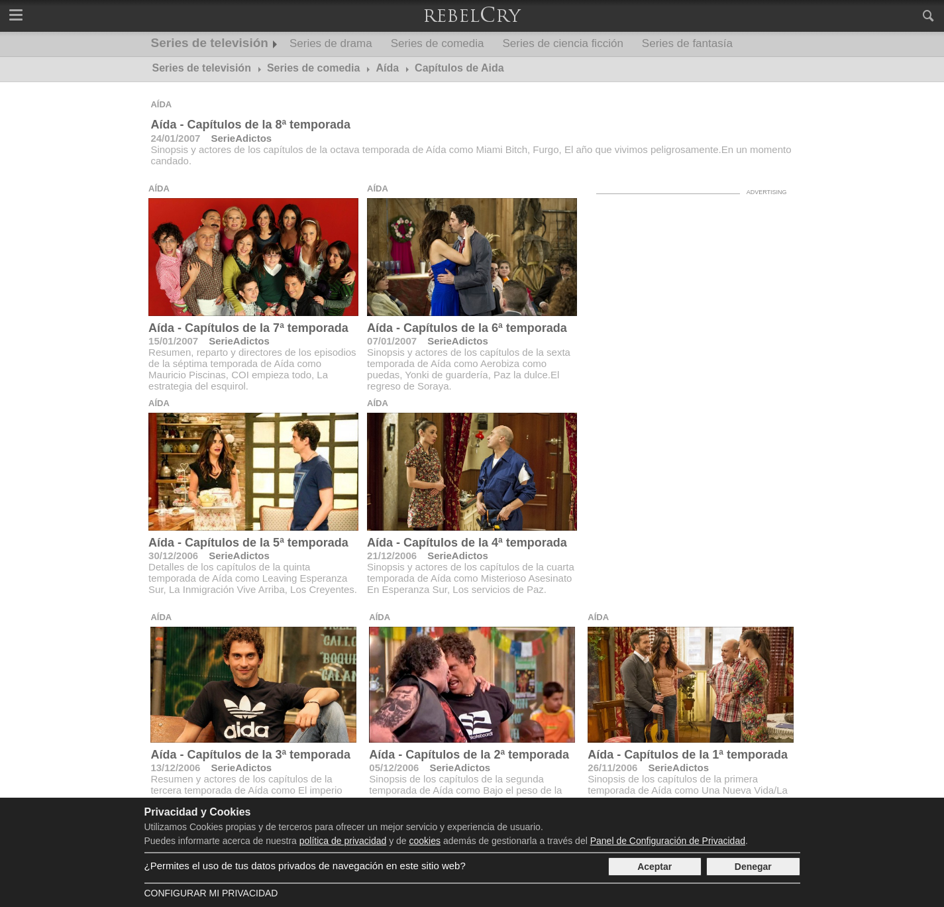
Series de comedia (437, 43)
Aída (161, 104)
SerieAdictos (241, 138)
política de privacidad (343, 840)
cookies (425, 840)
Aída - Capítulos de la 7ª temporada (248, 328)
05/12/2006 (394, 767)
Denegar (753, 866)
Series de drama (330, 43)
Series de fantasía (687, 43)
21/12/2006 (392, 555)
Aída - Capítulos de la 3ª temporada (250, 754)
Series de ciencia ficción (562, 43)
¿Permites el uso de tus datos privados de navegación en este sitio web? (305, 865)
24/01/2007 (175, 138)
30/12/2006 (173, 555)
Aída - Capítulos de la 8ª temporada (250, 124)
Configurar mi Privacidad (211, 893)
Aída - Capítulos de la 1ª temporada (688, 754)
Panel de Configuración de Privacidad (667, 840)
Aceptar (654, 866)
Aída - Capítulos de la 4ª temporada (467, 542)
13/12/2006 (175, 767)
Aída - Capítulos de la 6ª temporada (467, 328)
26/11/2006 (612, 767)
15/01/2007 (173, 341)
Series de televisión (209, 43)
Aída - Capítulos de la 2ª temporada (469, 754)
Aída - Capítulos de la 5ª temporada (248, 542)
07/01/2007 (392, 341)
